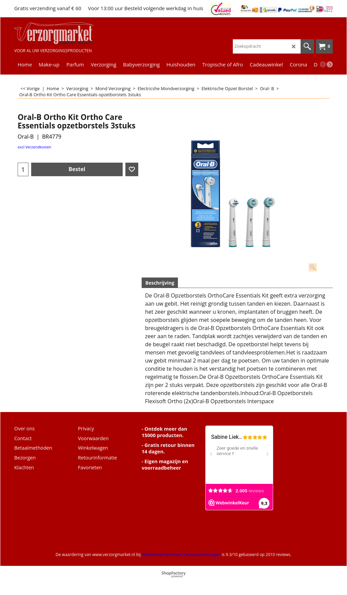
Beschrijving (159, 283)
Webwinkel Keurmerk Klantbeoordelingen (181, 554)
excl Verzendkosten (34, 146)
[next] (330, 64)
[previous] (323, 64)
